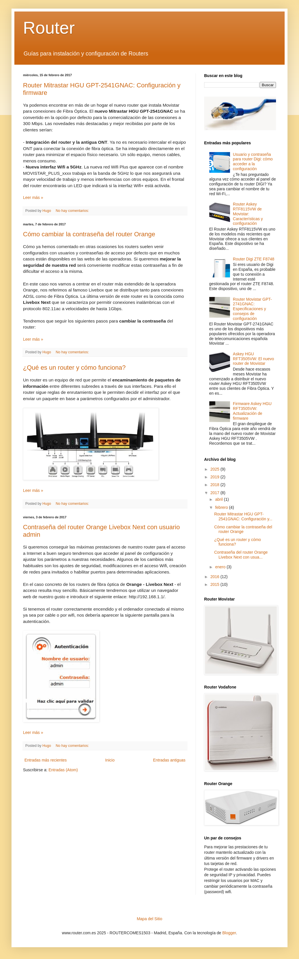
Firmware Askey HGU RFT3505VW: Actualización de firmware (252, 410)
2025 (215, 469)
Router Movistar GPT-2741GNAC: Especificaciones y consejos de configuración (252, 309)
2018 (215, 484)
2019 (215, 477)
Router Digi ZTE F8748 (253, 259)
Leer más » (33, 197)
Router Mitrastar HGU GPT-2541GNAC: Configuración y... (243, 516)
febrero (222, 507)
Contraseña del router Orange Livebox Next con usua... (241, 554)
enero (221, 567)
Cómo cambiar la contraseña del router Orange (89, 234)
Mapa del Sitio (149, 918)
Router (49, 27)
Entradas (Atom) (63, 770)
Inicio (110, 760)
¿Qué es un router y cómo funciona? (74, 367)
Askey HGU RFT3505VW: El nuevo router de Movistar (253, 359)
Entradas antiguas (169, 760)
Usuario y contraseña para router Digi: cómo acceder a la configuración (253, 161)
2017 (215, 492)
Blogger (229, 933)
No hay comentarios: (73, 211)
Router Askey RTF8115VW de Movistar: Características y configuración (248, 214)
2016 (215, 576)
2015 (215, 584)
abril (219, 499)
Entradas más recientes (45, 760)
